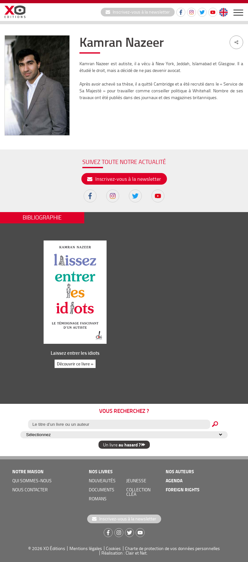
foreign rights (183, 489)
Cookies (113, 548)
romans (98, 499)
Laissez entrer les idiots (74, 352)
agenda (174, 480)
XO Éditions (54, 548)
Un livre (124, 444)
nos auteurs (180, 471)
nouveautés (102, 480)
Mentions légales (85, 548)
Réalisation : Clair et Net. (124, 553)
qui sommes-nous (32, 480)
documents (101, 489)
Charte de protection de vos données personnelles (172, 548)
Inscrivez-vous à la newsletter (138, 12)
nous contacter (30, 489)
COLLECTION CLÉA (138, 491)
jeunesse (136, 480)
